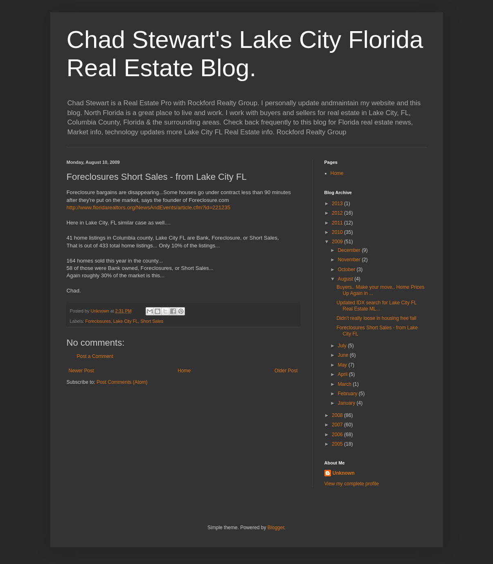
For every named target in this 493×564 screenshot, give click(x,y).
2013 (338, 203)
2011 (338, 223)
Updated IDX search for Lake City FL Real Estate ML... (376, 305)
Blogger (276, 527)
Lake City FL (125, 321)
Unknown (344, 473)
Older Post (286, 371)
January (347, 403)
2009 (338, 242)
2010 (338, 232)
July (343, 346)
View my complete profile (351, 484)
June (343, 355)
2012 (338, 213)
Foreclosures (97, 321)
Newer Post (81, 371)
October (347, 269)
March (345, 384)
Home (184, 371)
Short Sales (151, 321)
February (348, 393)
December (350, 250)
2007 (338, 425)
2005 (338, 444)
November (350, 260)
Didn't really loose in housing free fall (376, 318)
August (346, 279)
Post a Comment (95, 356)
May (343, 365)
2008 (338, 415)
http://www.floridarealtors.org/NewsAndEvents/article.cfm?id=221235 (149, 207)
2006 (338, 434)
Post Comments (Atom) (122, 382)
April (343, 374)
